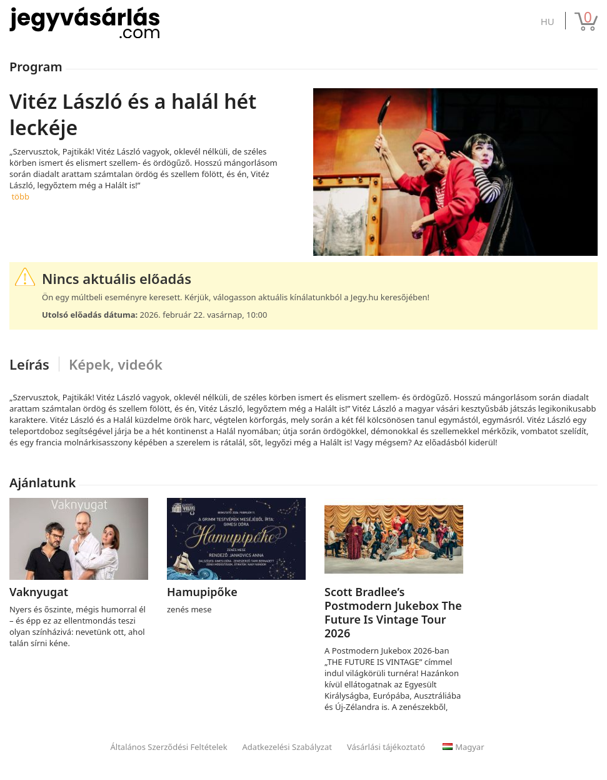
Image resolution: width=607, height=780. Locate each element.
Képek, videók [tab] (116, 364)
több (20, 196)
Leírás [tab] (29, 364)
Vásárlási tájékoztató (386, 746)
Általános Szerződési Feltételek (169, 746)
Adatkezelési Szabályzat (287, 746)
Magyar (463, 746)
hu (547, 21)
